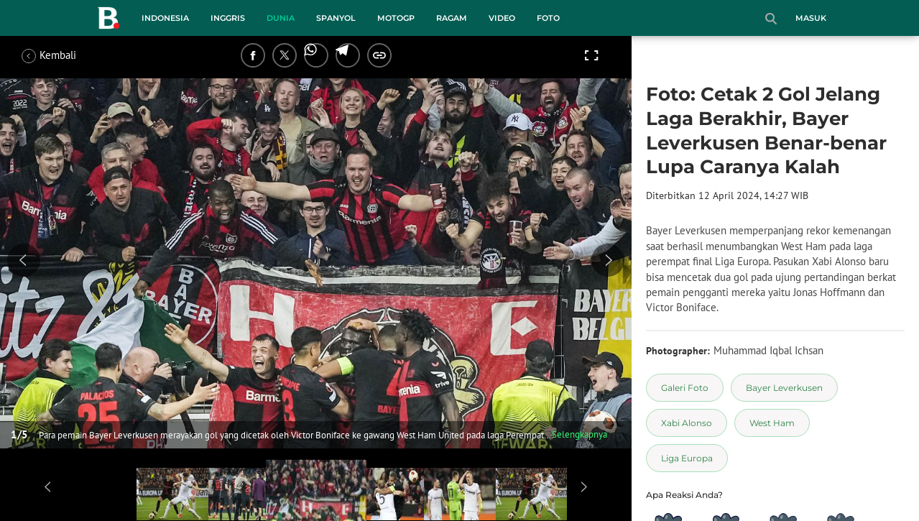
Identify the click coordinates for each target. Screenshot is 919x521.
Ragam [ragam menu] (451, 18)
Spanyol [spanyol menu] (336, 18)
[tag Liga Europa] (687, 458)
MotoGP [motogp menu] (396, 18)
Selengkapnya (579, 434)
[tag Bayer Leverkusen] (784, 388)
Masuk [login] (810, 18)
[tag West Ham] (772, 423)
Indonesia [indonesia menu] (165, 18)
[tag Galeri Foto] (685, 388)
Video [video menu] (502, 18)
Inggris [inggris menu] (228, 18)
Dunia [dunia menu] (281, 18)
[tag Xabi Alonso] (686, 423)
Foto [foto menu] (548, 18)
